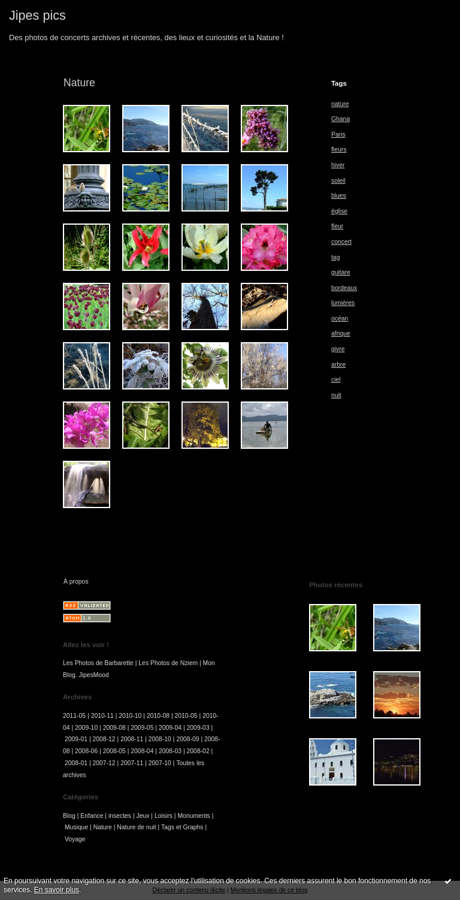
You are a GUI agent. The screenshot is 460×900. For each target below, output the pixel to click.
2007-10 (160, 763)
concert (341, 241)
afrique (340, 333)
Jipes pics (37, 15)
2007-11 (131, 763)
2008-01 (76, 763)
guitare (340, 272)
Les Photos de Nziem (168, 663)
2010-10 (130, 715)
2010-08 (158, 715)
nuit (336, 395)
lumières (343, 303)
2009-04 (170, 727)
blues (338, 195)
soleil (338, 180)
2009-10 (86, 727)
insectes (119, 816)
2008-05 (114, 751)
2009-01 (76, 739)
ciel (336, 379)
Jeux (143, 816)
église (339, 211)
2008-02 (198, 751)
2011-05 (74, 715)
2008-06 (86, 751)
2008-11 (131, 739)
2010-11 (102, 715)
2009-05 (142, 727)
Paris (338, 134)
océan (339, 318)
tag (335, 257)
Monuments (193, 816)
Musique (76, 827)
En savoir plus (56, 890)
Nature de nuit (136, 827)
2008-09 (187, 739)
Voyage (75, 839)
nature (340, 104)
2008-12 (104, 739)
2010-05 (186, 715)
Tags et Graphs (182, 827)
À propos (76, 581)
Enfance (91, 816)
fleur (337, 226)
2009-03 (198, 727)
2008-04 (142, 751)
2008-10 (160, 739)
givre (338, 349)
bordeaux (344, 288)
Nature (102, 827)
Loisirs (163, 816)
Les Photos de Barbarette (98, 663)
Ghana (340, 119)
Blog (69, 816)
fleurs (338, 149)
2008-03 (170, 751)
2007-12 (104, 763)
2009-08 (114, 727)
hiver (338, 165)
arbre (338, 364)
